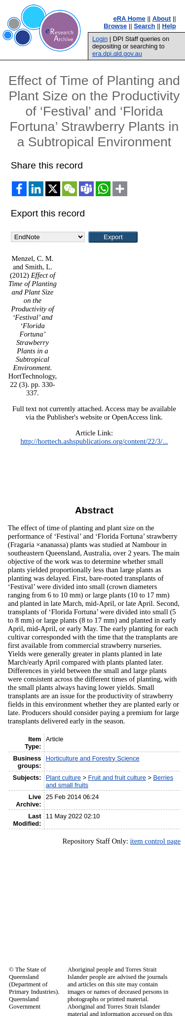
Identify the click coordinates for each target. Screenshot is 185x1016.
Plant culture (63, 777)
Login (100, 38)
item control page (155, 841)
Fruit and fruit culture (117, 777)
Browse (115, 26)
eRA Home (129, 18)
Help (169, 26)
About (161, 18)
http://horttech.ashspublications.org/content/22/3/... (94, 441)
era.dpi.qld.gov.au (117, 53)
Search (144, 26)
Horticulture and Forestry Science (93, 758)
